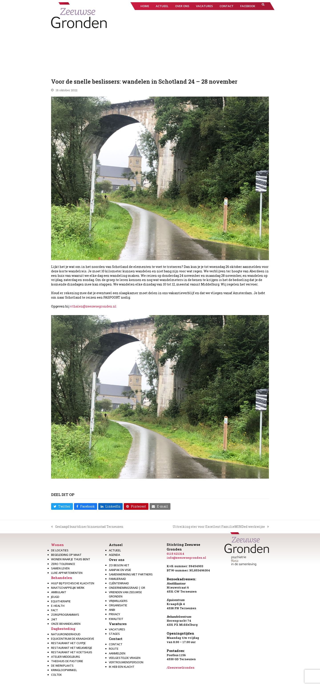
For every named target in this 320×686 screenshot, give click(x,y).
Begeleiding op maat (66, 555)
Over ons (116, 559)
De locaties (59, 550)
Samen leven (60, 568)
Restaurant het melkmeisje (71, 648)
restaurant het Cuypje (68, 643)
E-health (57, 606)
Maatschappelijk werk (67, 588)
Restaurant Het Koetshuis (71, 652)
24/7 (54, 619)
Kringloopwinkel (64, 670)
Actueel (116, 544)
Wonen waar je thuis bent (70, 559)
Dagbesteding (63, 628)
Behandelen (61, 577)
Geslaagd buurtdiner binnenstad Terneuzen (87, 526)
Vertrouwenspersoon (126, 662)
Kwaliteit (116, 619)
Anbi (112, 610)
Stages (114, 634)
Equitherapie (61, 601)
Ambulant (58, 592)
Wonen (57, 544)
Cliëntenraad (119, 583)
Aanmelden (117, 653)
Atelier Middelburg (65, 657)
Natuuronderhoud (65, 634)
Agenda (114, 555)
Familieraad (117, 579)
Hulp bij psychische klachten (72, 583)
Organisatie (118, 605)
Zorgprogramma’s (65, 615)
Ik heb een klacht (121, 667)
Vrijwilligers (118, 601)
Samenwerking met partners (131, 574)
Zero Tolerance (63, 564)
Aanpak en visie (120, 570)
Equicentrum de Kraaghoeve (72, 639)
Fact (54, 610)
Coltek (56, 675)
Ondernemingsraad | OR (127, 588)
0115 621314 (175, 554)
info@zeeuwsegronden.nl (186, 558)
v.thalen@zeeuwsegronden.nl (93, 306)
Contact (115, 638)
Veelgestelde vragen (124, 658)
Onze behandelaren (65, 624)
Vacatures (118, 623)
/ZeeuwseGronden (180, 668)
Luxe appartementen (66, 573)
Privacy (114, 614)
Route (113, 649)
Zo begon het (119, 565)
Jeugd (55, 597)
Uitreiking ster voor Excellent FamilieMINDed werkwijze (221, 526)
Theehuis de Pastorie (67, 661)
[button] (263, 6)
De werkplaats (62, 666)
